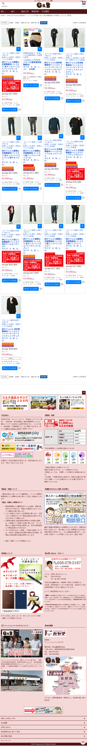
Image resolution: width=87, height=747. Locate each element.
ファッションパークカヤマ (53, 642)
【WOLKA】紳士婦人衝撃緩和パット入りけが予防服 (22, 15)
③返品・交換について (9, 489)
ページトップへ (84, 393)
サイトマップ (5, 740)
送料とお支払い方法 (13, 429)
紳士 (13, 11)
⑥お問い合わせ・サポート (54, 553)
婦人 (3, 11)
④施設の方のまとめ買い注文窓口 (57, 489)
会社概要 (4, 723)
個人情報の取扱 (6, 736)
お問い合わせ (5, 727)
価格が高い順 (35, 23)
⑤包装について (6, 553)
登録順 (17, 23)
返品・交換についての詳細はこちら (18, 541)
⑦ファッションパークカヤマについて (14, 625)
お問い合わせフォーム (59, 574)
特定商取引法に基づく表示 (10, 732)
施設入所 (25, 11)
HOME (3, 15)
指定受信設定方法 (80, 597)
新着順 (11, 23)
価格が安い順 (25, 23)
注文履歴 (45, 11)
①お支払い (5, 415)
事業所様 (35, 11)
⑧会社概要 (49, 625)
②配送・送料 (49, 415)
